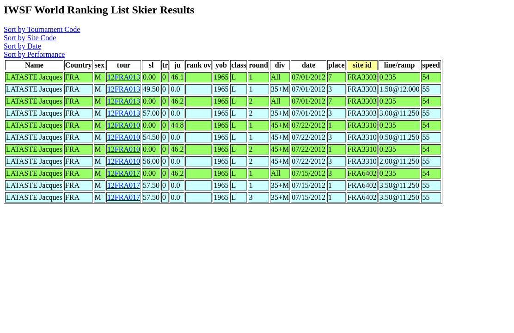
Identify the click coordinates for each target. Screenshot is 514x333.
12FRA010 (123, 125)
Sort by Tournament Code (42, 29)
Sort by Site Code (30, 38)
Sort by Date (22, 46)
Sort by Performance (34, 54)
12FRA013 (123, 77)
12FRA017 (123, 173)
